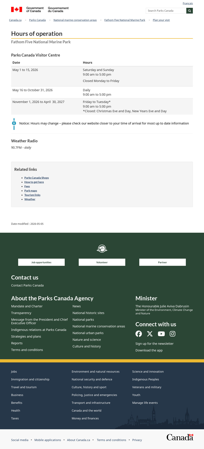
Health (15, 410)
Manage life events (145, 403)
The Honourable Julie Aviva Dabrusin (164, 309)
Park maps (30, 190)
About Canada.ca (78, 440)
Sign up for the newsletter (154, 343)
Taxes (15, 418)
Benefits (16, 403)
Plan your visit (161, 20)
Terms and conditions (27, 350)
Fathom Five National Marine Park (124, 20)
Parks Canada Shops (36, 177)
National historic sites (88, 313)
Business (17, 395)
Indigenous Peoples (145, 379)
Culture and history (87, 346)
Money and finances (85, 418)
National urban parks (88, 333)
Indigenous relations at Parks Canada (38, 330)
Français (188, 3)
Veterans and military (146, 387)
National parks (83, 319)
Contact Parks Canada (27, 285)
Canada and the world (86, 410)
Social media (19, 440)
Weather (29, 199)
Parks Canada (37, 20)
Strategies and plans (26, 336)
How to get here (34, 182)
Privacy (137, 440)
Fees (27, 186)
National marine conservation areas (75, 20)
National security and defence (92, 379)
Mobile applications (47, 440)
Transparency (21, 313)
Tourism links (32, 195)
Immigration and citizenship (30, 379)
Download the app (149, 350)
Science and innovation (148, 371)
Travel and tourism (24, 387)
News (77, 306)
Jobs (14, 371)
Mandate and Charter (27, 306)
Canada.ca (15, 20)
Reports (17, 343)
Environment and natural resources (96, 371)
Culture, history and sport (89, 387)
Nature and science (87, 339)
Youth (136, 395)
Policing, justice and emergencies (94, 395)
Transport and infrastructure (91, 403)
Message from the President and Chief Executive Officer (39, 321)
